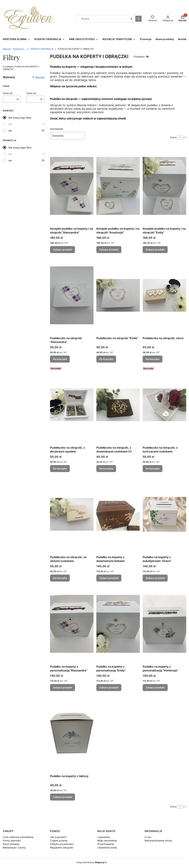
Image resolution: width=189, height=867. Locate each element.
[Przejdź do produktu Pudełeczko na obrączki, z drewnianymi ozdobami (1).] (118, 404)
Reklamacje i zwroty (14, 847)
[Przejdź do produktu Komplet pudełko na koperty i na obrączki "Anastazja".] (118, 185)
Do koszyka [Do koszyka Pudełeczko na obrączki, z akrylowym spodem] (60, 468)
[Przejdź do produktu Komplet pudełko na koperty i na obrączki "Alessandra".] (72, 185)
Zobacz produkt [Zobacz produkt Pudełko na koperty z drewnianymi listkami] (108, 577)
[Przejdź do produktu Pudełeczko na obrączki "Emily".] (118, 295)
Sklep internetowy (90, 862)
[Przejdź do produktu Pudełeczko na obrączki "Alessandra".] (72, 295)
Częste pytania (58, 840)
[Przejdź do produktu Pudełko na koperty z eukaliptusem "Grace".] (164, 514)
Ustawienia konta (107, 847)
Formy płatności (12, 840)
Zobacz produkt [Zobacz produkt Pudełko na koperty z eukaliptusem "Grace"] (155, 577)
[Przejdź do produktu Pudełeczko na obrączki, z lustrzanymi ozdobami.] (164, 404)
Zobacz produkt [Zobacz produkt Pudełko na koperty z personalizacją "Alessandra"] (62, 687)
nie (10, 130)
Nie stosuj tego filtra (19, 117)
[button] (138, 19)
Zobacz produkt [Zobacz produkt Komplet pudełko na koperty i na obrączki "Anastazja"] (108, 249)
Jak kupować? (58, 837)
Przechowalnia (105, 844)
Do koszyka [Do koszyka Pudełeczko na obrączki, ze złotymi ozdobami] (60, 577)
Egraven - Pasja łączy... (14, 49)
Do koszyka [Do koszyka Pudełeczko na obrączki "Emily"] (106, 359)
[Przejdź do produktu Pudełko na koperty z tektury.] (72, 733)
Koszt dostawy (11, 844)
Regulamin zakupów (61, 847)
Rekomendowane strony (158, 840)
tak (10, 124)
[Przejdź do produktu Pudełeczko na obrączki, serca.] (164, 295)
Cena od (7, 93)
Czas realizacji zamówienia (18, 837)
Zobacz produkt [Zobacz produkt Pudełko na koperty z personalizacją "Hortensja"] (155, 687)
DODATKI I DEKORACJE (42, 49)
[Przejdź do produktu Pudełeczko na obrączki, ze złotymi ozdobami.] (72, 514)
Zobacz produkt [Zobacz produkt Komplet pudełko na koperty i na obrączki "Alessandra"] (62, 249)
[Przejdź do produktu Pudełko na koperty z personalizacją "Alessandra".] (72, 623)
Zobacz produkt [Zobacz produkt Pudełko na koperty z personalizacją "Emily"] (108, 687)
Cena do (31, 93)
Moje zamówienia (107, 840)
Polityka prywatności (62, 844)
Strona (173, 137)
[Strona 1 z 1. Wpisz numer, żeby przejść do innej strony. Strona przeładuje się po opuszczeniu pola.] (180, 137)
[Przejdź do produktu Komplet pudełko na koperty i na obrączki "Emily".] (164, 185)
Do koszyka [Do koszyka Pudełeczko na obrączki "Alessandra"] (60, 359)
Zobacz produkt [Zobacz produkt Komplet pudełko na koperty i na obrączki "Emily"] (155, 249)
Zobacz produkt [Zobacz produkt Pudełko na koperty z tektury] (62, 796)
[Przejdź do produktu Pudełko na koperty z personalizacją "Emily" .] (118, 623)
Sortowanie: (56, 128)
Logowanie (103, 837)
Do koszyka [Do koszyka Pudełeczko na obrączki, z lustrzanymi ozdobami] (152, 468)
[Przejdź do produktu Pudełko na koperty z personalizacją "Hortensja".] (164, 623)
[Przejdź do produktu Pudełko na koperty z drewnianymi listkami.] (118, 514)
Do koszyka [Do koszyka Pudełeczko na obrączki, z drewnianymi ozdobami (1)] (106, 468)
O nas (148, 837)
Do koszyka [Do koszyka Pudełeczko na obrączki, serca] (152, 359)
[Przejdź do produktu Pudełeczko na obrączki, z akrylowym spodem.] (72, 404)
